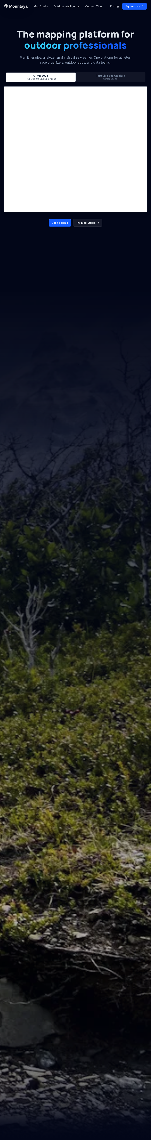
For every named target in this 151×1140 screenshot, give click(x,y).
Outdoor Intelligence (67, 6)
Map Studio (41, 6)
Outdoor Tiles (93, 6)
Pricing (114, 6)
